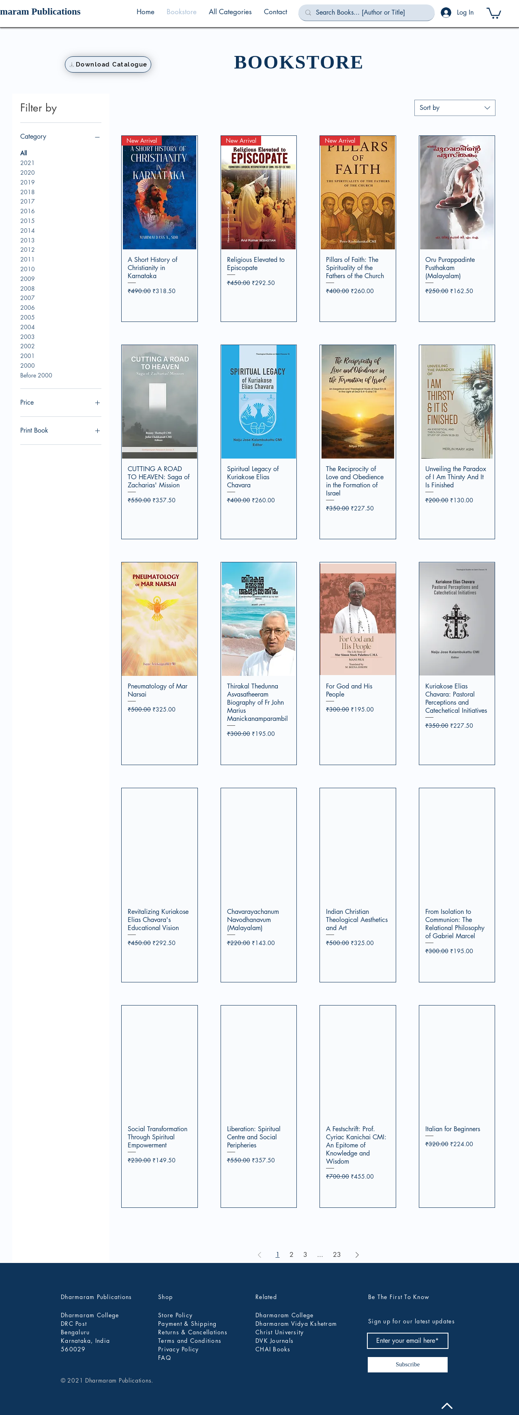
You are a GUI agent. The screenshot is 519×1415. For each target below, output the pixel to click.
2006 (27, 307)
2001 (27, 355)
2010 (27, 268)
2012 (27, 249)
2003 (27, 336)
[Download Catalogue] (108, 64)
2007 (27, 297)
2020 (27, 172)
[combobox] (454, 108)
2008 (27, 288)
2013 (27, 240)
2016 (27, 210)
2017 (27, 201)
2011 (27, 259)
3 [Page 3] (305, 1254)
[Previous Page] (259, 1255)
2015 (27, 220)
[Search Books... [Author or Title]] (367, 12)
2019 (27, 182)
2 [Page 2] (292, 1254)
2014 (27, 230)
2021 (27, 162)
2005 (27, 317)
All (23, 152)
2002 (27, 345)
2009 (27, 278)
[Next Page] (357, 1255)
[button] (230, 12)
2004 (27, 326)
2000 (27, 365)
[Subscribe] (408, 1365)
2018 (27, 191)
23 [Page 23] (337, 1254)
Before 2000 (36, 375)
